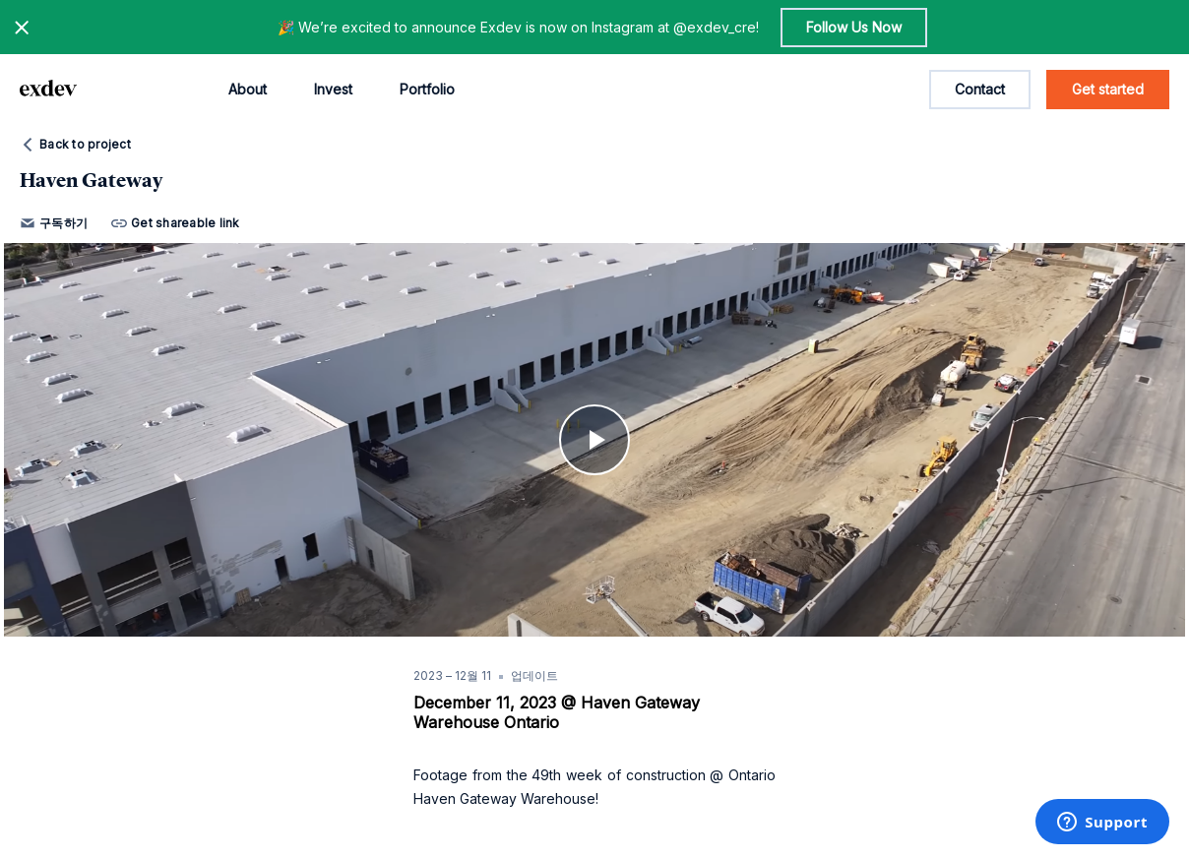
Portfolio (427, 89)
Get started (1108, 89)
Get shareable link (175, 223)
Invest (333, 89)
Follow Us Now (854, 27)
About (247, 89)
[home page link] (48, 89)
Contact (980, 89)
